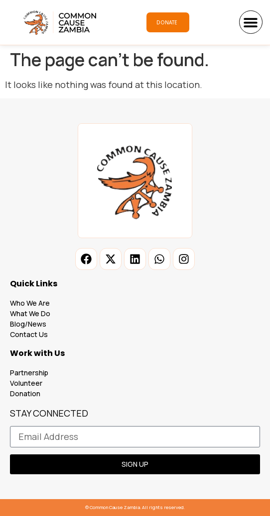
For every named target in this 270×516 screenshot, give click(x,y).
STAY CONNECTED (49, 414)
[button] (251, 22)
